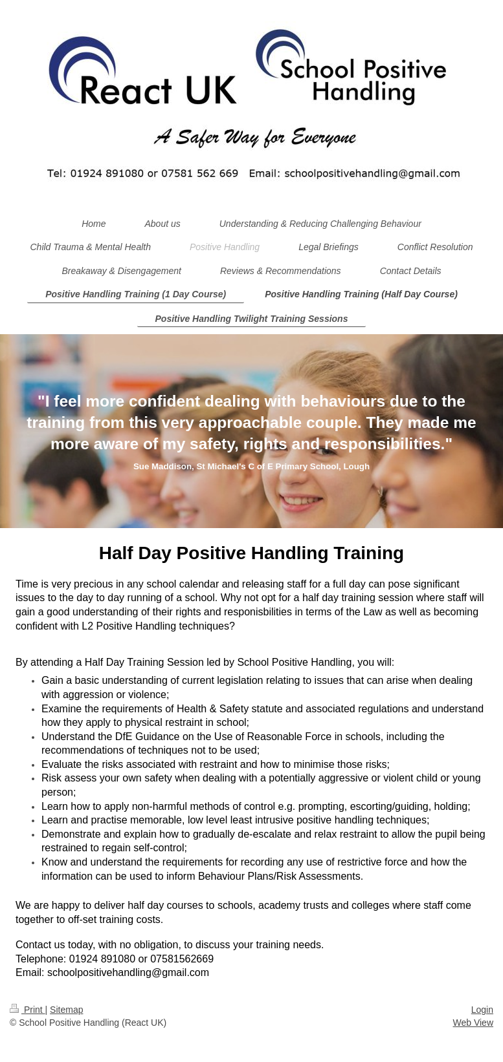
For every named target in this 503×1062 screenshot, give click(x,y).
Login (482, 1009)
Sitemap (66, 1009)
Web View (473, 1022)
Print (27, 1009)
